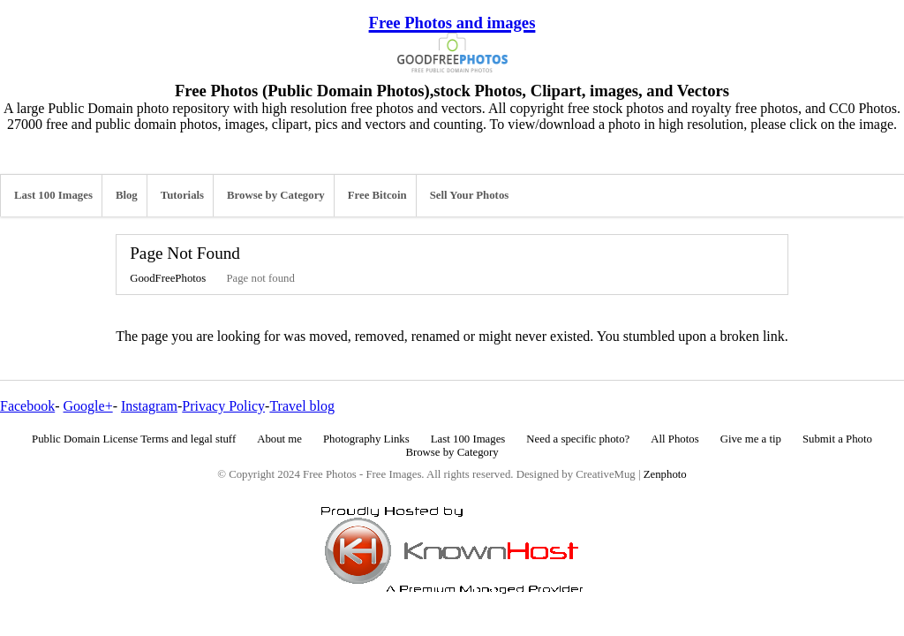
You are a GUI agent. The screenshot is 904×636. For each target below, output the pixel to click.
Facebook (27, 405)
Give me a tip (750, 439)
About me (279, 439)
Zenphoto (665, 474)
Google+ (88, 405)
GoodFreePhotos (168, 278)
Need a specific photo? (577, 439)
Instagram (149, 405)
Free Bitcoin (377, 195)
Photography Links (366, 439)
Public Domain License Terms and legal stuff (134, 439)
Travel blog (302, 405)
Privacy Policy (223, 405)
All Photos (674, 439)
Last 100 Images (53, 195)
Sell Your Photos (469, 195)
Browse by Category (276, 195)
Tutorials (182, 195)
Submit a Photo (837, 439)
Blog (127, 195)
